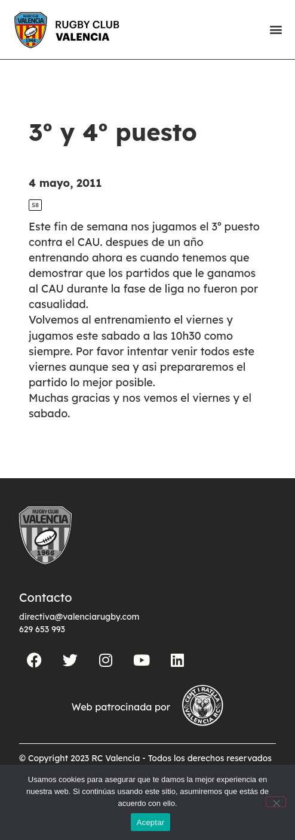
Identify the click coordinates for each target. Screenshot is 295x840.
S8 (35, 205)
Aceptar (151, 822)
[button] (275, 29)
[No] (276, 801)
